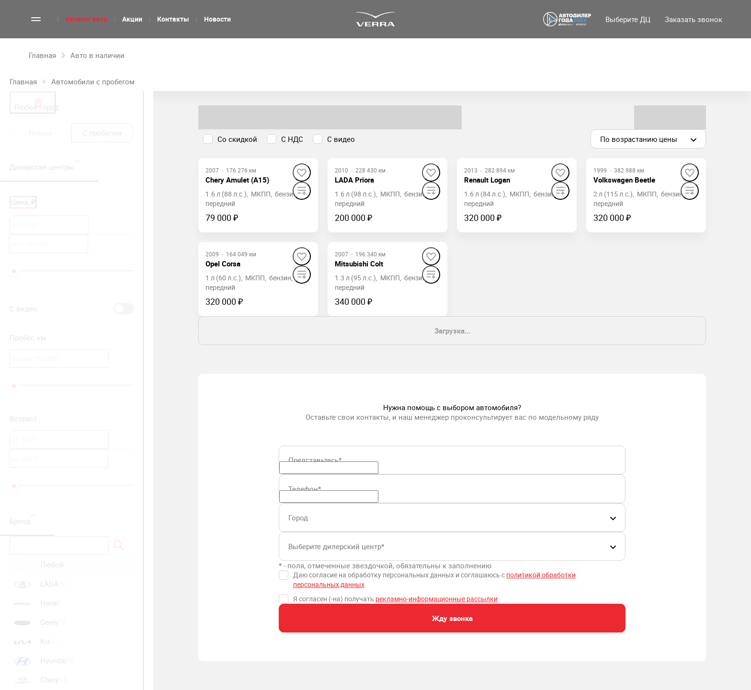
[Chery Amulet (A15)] (237, 179)
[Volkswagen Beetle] (624, 179)
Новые (40, 133)
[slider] (14, 271)
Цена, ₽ (23, 202)
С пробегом (102, 133)
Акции (132, 18)
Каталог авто (86, 18)
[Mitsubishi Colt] (359, 263)
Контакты (173, 18)
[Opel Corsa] (222, 263)
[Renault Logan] (487, 179)
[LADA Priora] (354, 179)
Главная (23, 81)
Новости (217, 18)
